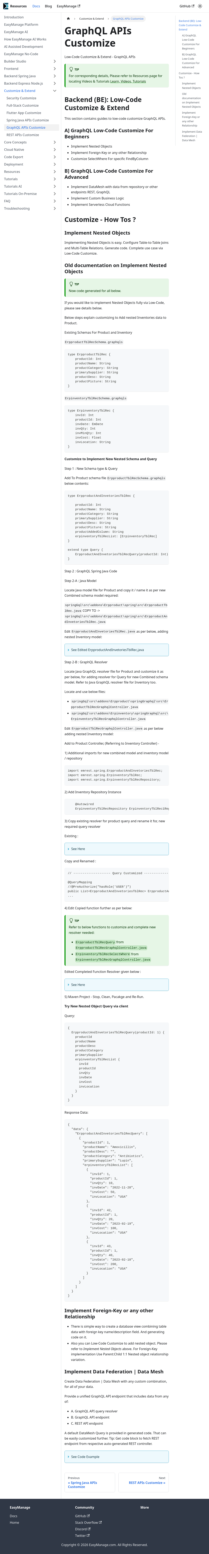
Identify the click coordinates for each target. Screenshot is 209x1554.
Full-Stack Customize (23, 105)
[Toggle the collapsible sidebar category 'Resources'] (54, 171)
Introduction (14, 17)
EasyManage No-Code (21, 54)
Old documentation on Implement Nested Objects (191, 100)
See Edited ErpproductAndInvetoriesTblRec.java (107, 650)
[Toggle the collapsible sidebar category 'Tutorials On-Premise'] (54, 193)
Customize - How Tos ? (189, 75)
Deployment (13, 164)
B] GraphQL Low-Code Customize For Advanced (191, 61)
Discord (82, 1529)
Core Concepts (15, 142)
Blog (48, 6)
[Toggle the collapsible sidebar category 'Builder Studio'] (54, 61)
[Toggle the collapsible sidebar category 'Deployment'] (54, 164)
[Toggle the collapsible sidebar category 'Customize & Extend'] (54, 90)
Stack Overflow (88, 1522)
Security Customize (21, 98)
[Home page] (68, 19)
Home (14, 1522)
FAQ (7, 201)
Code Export (13, 157)
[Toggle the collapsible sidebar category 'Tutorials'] (54, 179)
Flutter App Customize (24, 113)
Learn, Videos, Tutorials (128, 81)
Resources (12, 171)
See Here (78, 849)
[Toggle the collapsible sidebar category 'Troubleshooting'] (54, 208)
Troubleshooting (17, 208)
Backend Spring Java (20, 76)
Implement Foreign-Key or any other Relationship (191, 119)
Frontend (11, 68)
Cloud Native (14, 149)
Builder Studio (15, 61)
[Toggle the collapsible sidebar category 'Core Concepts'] (54, 142)
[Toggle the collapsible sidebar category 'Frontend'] (54, 68)
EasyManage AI (16, 32)
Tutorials (11, 179)
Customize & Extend (19, 90)
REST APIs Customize (23, 135)
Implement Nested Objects (191, 86)
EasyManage (68, 6)
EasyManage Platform (21, 24)
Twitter (82, 1535)
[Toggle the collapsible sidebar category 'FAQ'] (54, 201)
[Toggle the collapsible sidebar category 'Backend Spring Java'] (54, 76)
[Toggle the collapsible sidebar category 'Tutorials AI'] (54, 186)
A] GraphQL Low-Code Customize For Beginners (191, 42)
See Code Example (85, 1456)
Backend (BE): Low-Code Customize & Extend (190, 25)
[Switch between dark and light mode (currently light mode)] (200, 6)
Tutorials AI (13, 186)
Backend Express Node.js (23, 83)
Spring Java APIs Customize (28, 120)
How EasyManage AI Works (25, 39)
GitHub (187, 6)
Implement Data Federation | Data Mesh (192, 136)
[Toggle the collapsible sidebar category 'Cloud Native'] (54, 149)
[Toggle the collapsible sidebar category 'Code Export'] (54, 157)
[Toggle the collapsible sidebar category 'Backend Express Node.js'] (54, 83)
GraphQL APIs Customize (26, 127)
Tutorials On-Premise (20, 193)
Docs (36, 6)
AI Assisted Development (23, 46)
